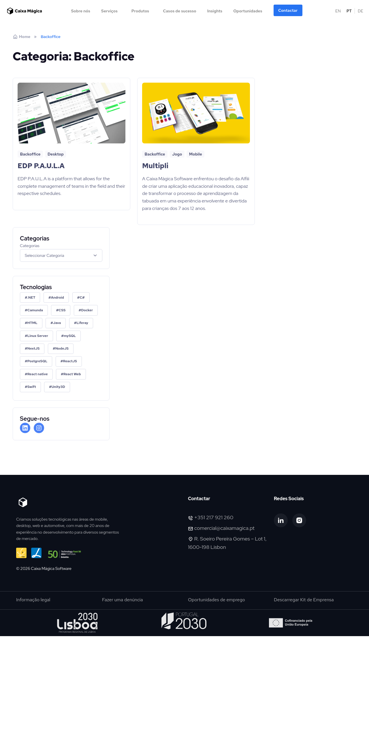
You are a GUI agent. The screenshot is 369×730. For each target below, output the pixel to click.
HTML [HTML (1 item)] (32, 323)
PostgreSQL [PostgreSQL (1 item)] (37, 361)
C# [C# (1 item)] (82, 297)
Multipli (155, 165)
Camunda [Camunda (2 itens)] (35, 310)
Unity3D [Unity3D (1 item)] (58, 386)
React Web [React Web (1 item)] (72, 374)
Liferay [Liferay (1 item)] (82, 323)
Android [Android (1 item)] (57, 297)
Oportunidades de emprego (216, 600)
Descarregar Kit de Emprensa (304, 600)
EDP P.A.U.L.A (41, 165)
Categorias (29, 245)
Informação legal (33, 600)
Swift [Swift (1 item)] (31, 386)
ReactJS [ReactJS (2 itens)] (70, 361)
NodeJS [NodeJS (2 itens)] (62, 348)
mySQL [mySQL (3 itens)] (70, 335)
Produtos (140, 11)
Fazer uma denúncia (122, 600)
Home (21, 36)
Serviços (109, 11)
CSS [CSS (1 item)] (62, 310)
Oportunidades (247, 11)
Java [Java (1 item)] (57, 323)
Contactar (288, 10)
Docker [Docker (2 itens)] (87, 310)
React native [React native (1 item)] (37, 374)
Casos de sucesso (179, 11)
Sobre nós (80, 11)
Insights (214, 11)
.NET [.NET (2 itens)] (31, 297)
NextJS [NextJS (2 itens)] (33, 348)
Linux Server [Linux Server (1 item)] (37, 335)
